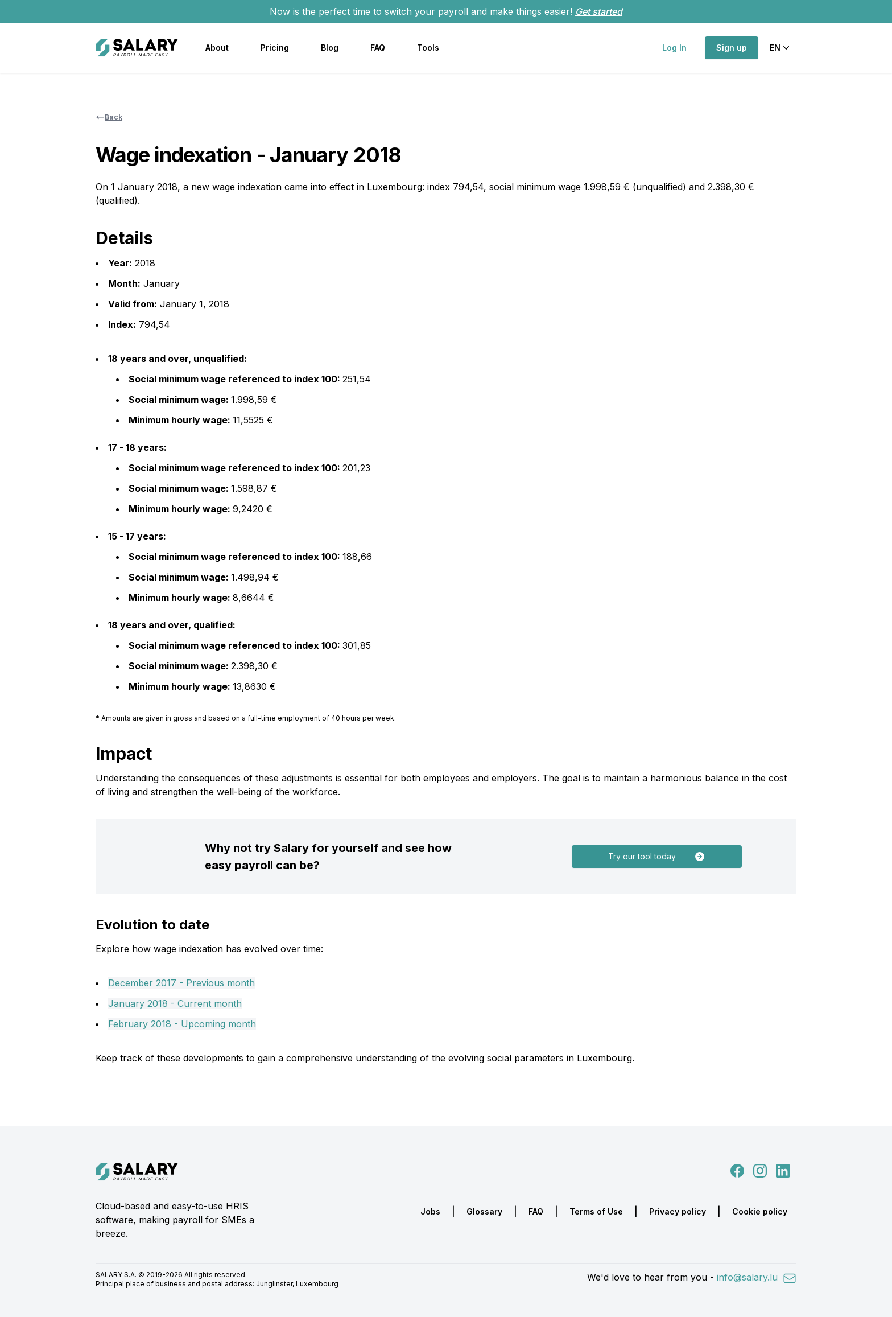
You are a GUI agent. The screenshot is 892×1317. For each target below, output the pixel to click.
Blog (329, 47)
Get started (598, 11)
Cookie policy (759, 1211)
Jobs (430, 1211)
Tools (428, 47)
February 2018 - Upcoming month (182, 1024)
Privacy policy (677, 1211)
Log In (674, 47)
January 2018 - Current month (175, 1003)
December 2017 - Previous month (181, 983)
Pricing (275, 47)
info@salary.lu (756, 1277)
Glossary (484, 1211)
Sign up (731, 47)
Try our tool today (656, 856)
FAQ (377, 47)
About (217, 47)
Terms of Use (596, 1211)
